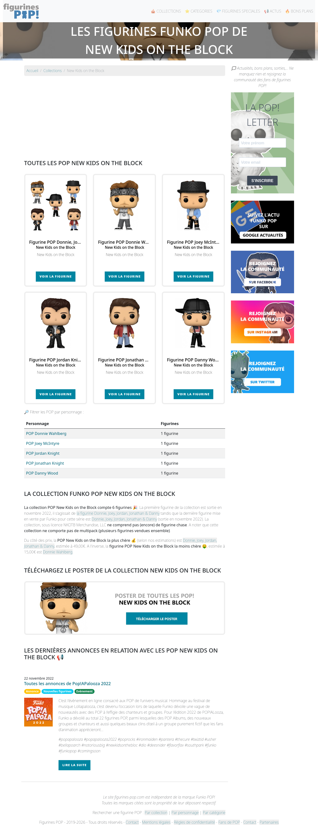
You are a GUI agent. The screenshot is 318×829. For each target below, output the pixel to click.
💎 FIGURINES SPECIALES (238, 11)
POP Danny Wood (42, 473)
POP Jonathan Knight (45, 463)
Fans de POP (229, 822)
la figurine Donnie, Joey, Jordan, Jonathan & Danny (118, 513)
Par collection (156, 812)
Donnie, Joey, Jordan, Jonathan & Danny (124, 519)
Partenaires (269, 822)
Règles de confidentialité (194, 822)
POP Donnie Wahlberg (46, 433)
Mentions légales (156, 822)
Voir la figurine (56, 276)
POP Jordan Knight (43, 453)
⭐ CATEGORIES (198, 11)
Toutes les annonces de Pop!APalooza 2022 (67, 683)
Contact (132, 822)
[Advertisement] (124, 113)
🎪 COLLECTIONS (166, 11)
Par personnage (185, 812)
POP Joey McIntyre (42, 443)
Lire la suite (74, 765)
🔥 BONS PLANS (299, 11)
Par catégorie (214, 812)
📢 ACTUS (272, 11)
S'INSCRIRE (262, 181)
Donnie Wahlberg (57, 552)
